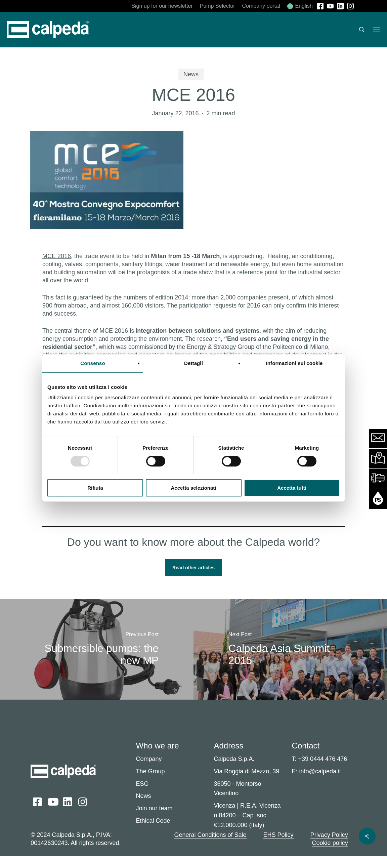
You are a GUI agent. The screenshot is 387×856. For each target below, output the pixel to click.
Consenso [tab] (92, 363)
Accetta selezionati (193, 488)
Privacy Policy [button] (329, 834)
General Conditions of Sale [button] (210, 834)
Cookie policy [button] (330, 843)
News (191, 74)
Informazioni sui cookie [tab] (294, 363)
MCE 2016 (56, 256)
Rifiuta (95, 488)
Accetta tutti (291, 488)
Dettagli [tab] (193, 363)
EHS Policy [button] (278, 834)
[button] (376, 29)
